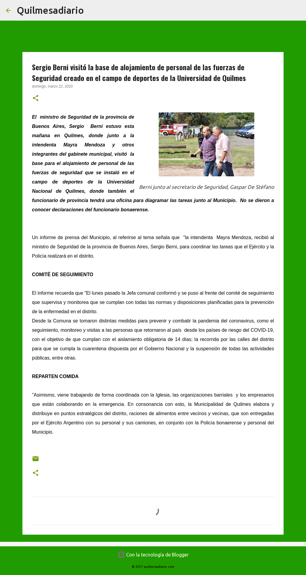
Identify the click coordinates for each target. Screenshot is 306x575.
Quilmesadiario (50, 10)
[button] (35, 98)
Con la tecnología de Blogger (153, 554)
